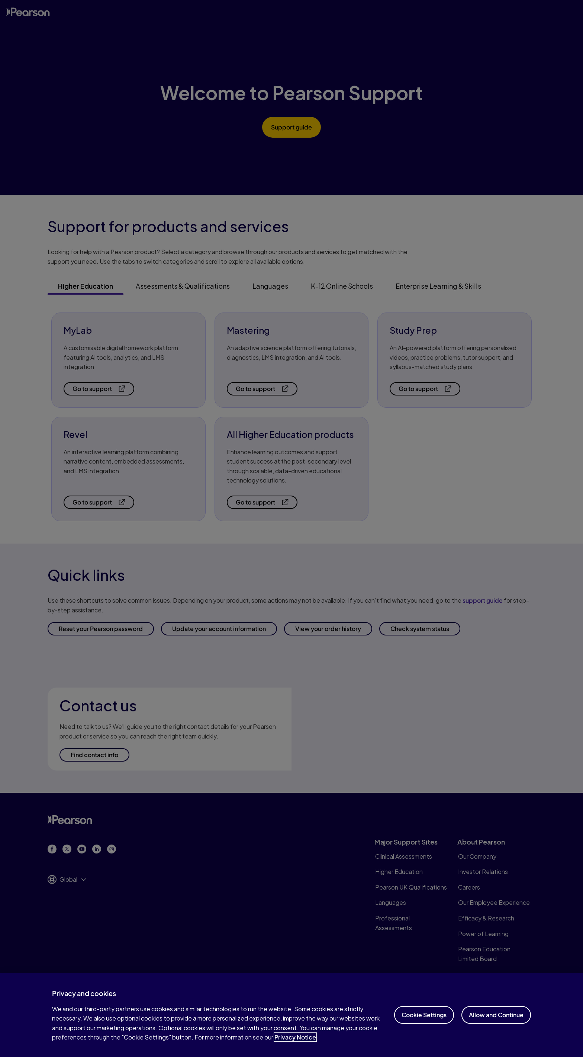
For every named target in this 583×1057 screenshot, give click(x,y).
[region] (291, 1015)
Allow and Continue (496, 1015)
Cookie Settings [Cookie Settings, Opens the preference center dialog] (424, 1015)
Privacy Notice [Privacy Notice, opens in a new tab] (295, 1037)
